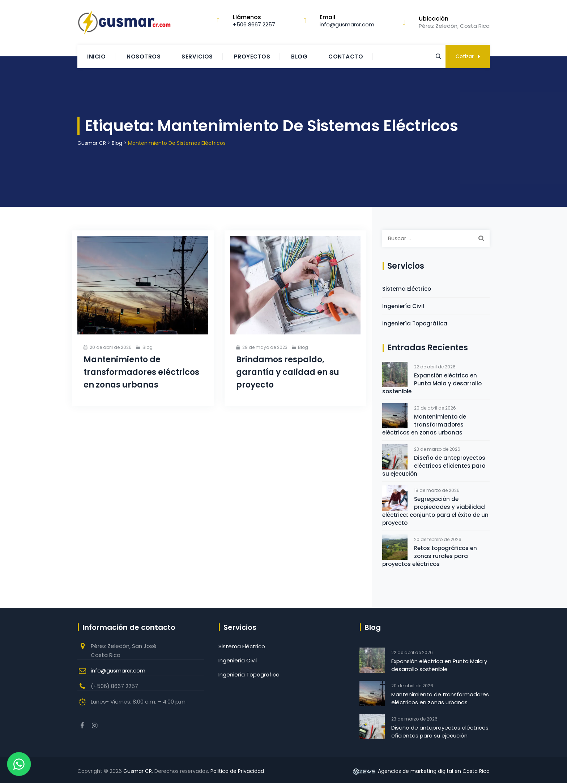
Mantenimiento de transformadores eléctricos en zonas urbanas (141, 372)
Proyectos (252, 56)
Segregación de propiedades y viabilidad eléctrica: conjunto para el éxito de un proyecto (435, 511)
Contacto (345, 56)
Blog (299, 56)
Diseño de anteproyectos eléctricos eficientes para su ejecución (434, 465)
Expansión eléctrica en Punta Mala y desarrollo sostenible (432, 383)
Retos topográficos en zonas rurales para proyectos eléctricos (429, 556)
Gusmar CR (137, 771)
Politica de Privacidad (237, 771)
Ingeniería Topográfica (414, 323)
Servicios (197, 56)
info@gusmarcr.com (118, 670)
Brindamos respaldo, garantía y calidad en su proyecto (287, 372)
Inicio (96, 56)
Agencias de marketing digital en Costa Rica (421, 771)
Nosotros (144, 56)
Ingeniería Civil (403, 306)
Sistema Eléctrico (406, 289)
